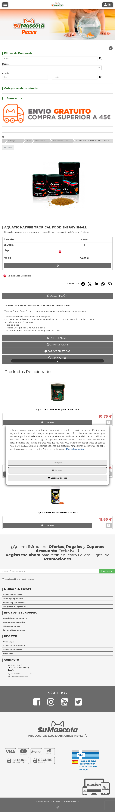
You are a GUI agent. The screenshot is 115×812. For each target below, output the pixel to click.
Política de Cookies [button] (12, 650)
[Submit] (99, 77)
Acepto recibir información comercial (19, 579)
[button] (111, 49)
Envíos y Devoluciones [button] (14, 630)
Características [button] (57, 351)
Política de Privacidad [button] (14, 646)
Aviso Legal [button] (8, 642)
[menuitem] (57, 595)
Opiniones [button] (57, 359)
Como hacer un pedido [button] (14, 622)
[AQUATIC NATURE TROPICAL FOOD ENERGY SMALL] (57, 184)
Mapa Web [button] (8, 654)
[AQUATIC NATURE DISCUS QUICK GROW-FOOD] (57, 393)
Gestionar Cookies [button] (57, 477)
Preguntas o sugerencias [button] (15, 607)
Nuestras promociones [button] (14, 603)
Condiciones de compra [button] (15, 618)
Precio (5, 73)
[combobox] (52, 67)
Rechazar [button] (57, 470)
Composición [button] (57, 344)
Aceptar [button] (57, 462)
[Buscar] (99, 58)
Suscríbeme (107, 571)
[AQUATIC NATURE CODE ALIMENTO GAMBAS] (57, 496)
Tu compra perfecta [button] (13, 599)
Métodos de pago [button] (11, 626)
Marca (5, 64)
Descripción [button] (57, 295)
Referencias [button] (57, 338)
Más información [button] (75, 449)
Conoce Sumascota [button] (12, 595)
